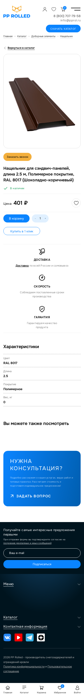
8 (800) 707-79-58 (67, 16)
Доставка (22, 265)
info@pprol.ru (70, 20)
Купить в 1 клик (21, 231)
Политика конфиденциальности (24, 666)
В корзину (16, 218)
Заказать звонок (17, 157)
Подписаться (42, 564)
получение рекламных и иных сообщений (27, 543)
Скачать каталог (63, 28)
